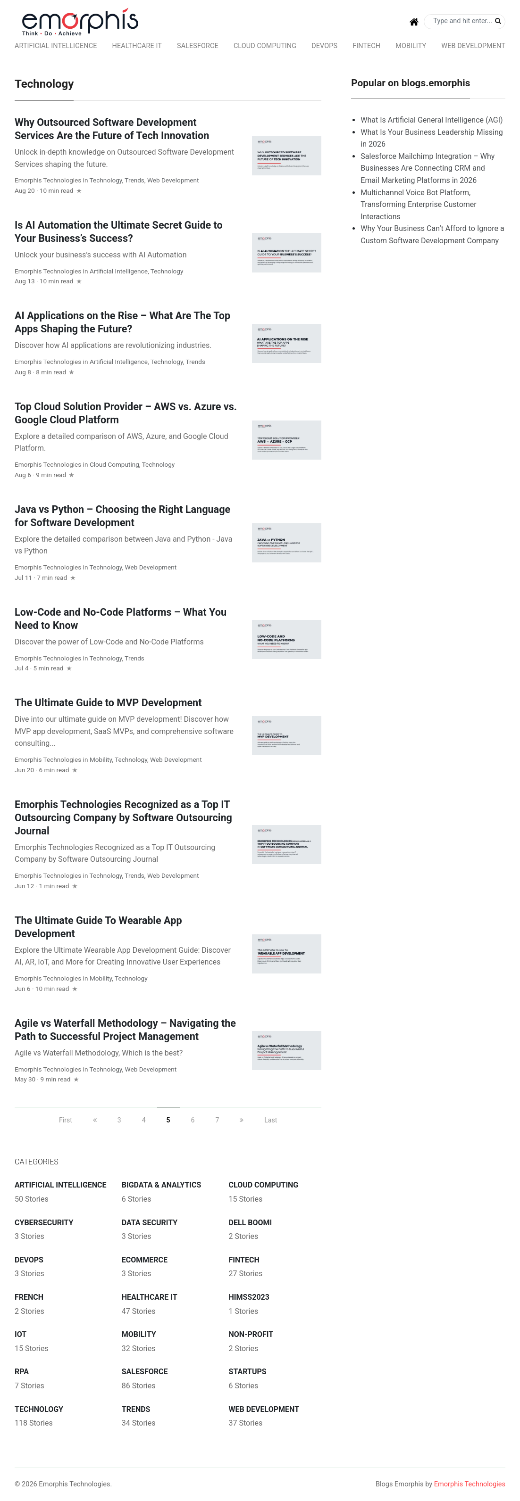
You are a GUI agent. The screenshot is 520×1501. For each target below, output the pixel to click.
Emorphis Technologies (48, 180)
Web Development (473, 46)
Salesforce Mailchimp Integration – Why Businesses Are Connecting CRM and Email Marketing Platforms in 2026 (428, 168)
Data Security (149, 1222)
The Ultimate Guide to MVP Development (108, 703)
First (65, 1120)
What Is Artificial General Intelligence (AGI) (432, 119)
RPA (22, 1371)
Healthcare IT (137, 46)
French (29, 1297)
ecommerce (145, 1259)
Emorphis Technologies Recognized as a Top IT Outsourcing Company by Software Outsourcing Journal (123, 818)
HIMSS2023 (249, 1297)
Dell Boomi (250, 1222)
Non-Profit (251, 1334)
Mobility (410, 46)
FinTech (366, 46)
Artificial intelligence (56, 46)
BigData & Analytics (161, 1184)
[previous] (95, 1120)
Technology (106, 180)
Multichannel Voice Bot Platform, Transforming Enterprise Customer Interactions (418, 204)
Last (270, 1120)
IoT (20, 1334)
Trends (134, 180)
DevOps (324, 46)
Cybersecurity (44, 1222)
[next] (241, 1120)
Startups (248, 1371)
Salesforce (197, 46)
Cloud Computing (265, 46)
